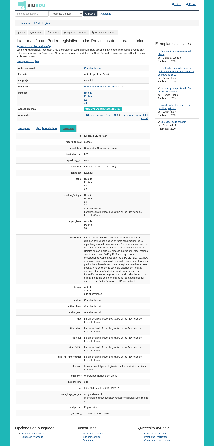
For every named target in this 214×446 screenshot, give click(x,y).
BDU (21, 5)
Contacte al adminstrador (157, 440)
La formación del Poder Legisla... (35, 23)
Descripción (24, 128)
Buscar (90, 13)
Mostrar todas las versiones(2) (34, 46)
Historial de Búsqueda (33, 433)
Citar (22, 32)
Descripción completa (28, 61)
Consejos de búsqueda (156, 433)
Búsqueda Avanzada (32, 437)
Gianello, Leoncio (93, 68)
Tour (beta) (88, 440)
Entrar (191, 4)
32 (85, 102)
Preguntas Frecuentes (155, 437)
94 (85, 99)
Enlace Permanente (105, 32)
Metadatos (68, 128)
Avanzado (106, 13)
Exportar (54, 32)
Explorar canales (91, 437)
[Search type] (65, 14)
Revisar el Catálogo (93, 433)
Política (88, 96)
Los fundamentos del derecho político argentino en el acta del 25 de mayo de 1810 (176, 71)
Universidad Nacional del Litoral (101, 86)
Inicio (176, 4)
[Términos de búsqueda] (32, 14)
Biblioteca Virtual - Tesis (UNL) (102, 115)
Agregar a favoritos (77, 32)
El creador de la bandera (173, 122)
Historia (88, 92)
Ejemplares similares (46, 128)
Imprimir (37, 32)
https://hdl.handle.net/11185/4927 (103, 109)
